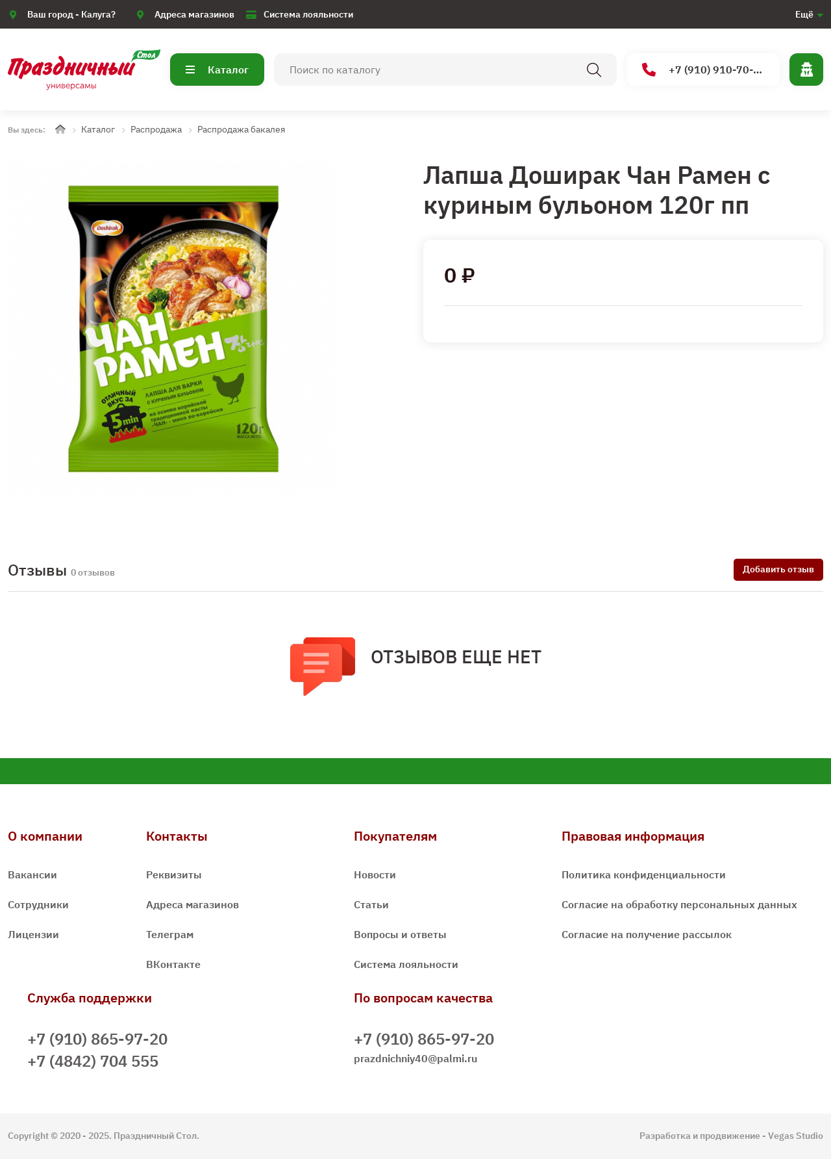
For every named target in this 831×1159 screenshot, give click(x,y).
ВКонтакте (173, 964)
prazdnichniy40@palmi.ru (415, 1058)
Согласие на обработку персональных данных (679, 904)
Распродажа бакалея (241, 129)
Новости (375, 874)
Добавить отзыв (778, 569)
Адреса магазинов (194, 14)
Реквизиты (174, 874)
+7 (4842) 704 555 (92, 1061)
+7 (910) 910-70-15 (704, 70)
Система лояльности (308, 14)
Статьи (371, 904)
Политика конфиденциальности (644, 874)
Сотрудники (38, 904)
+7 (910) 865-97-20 (97, 1038)
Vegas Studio (795, 1135)
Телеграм (169, 934)
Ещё (804, 14)
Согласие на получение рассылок (647, 934)
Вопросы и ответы (400, 934)
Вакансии (32, 874)
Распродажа (156, 129)
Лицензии (33, 934)
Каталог (217, 69)
